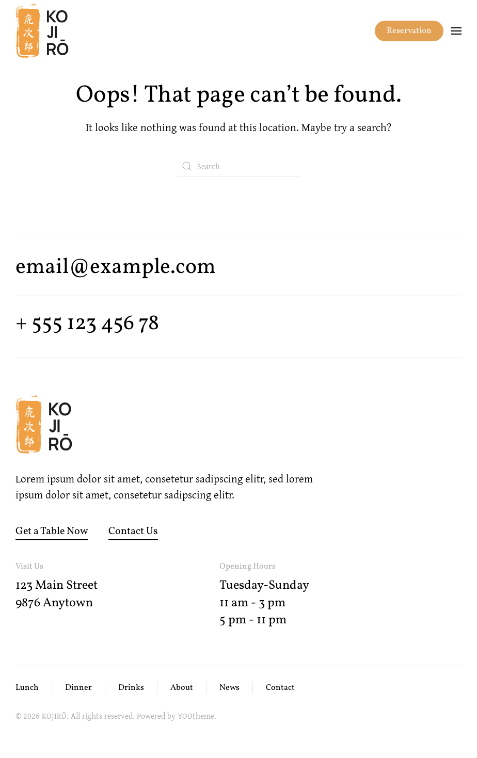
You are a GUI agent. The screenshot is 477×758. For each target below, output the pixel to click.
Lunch (27, 688)
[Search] (238, 166)
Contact (280, 688)
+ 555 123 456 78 (87, 323)
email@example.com (115, 267)
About (181, 688)
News (229, 688)
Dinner (78, 688)
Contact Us (133, 531)
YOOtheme (196, 715)
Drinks (131, 688)
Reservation (409, 31)
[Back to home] (42, 31)
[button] (456, 31)
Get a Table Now (51, 531)
